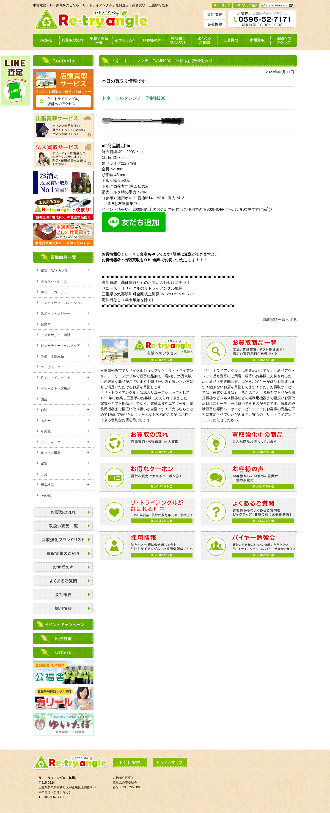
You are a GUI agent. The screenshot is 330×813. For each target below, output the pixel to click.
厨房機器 (47, 485)
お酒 (44, 410)
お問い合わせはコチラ (167, 282)
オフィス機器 (51, 453)
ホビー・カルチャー (55, 292)
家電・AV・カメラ (54, 271)
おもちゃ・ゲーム (54, 281)
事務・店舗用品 (52, 356)
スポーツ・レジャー (55, 313)
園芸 (44, 399)
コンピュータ (51, 367)
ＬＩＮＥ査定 (135, 254)
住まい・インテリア (55, 378)
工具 (44, 474)
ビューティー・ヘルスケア (60, 346)
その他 (46, 431)
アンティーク (51, 442)
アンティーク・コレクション (62, 303)
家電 (44, 463)
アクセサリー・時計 (55, 335)
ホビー (46, 421)
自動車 (46, 324)
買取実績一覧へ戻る (279, 319)
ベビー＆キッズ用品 (55, 388)
